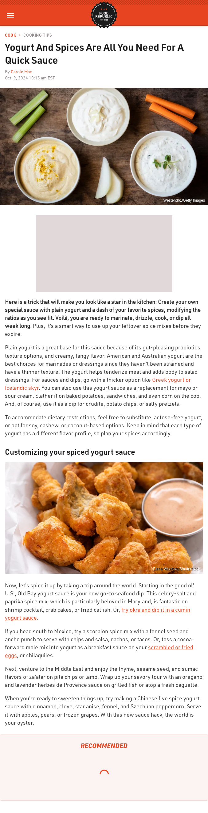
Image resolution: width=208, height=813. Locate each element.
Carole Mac (21, 71)
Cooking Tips (37, 35)
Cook (10, 35)
